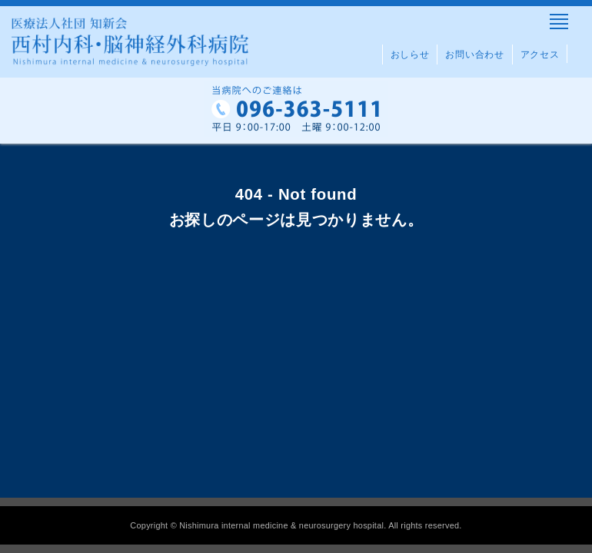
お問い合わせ (474, 54)
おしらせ (410, 54)
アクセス (540, 54)
